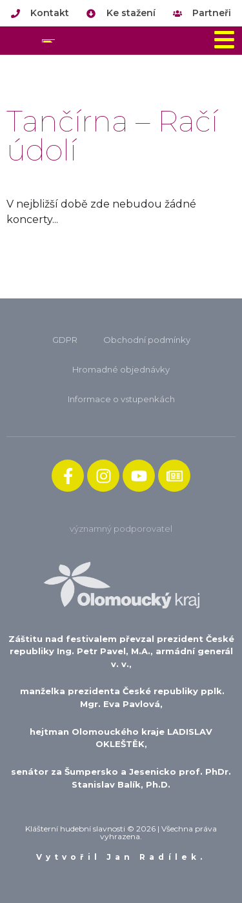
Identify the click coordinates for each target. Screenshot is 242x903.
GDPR (64, 340)
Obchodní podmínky (146, 340)
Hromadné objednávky (121, 369)
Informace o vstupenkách (121, 399)
